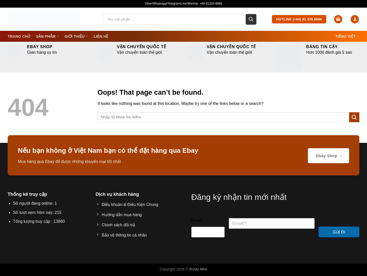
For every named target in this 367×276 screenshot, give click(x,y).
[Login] (355, 19)
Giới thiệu (76, 36)
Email (196, 220)
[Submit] (354, 117)
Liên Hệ (101, 36)
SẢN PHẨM (47, 36)
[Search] (251, 19)
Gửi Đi (339, 232)
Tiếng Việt (347, 36)
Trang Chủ (19, 36)
